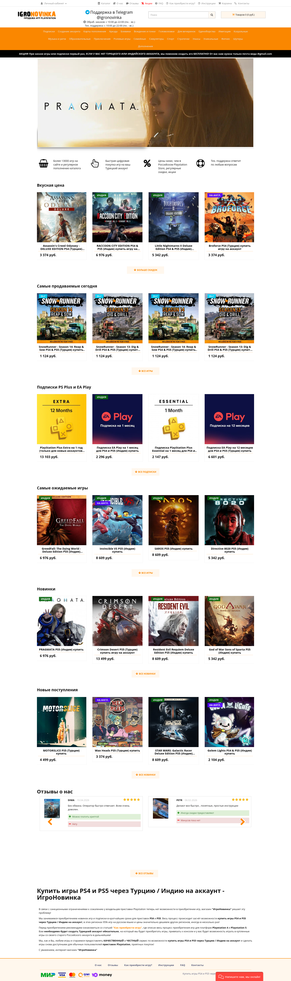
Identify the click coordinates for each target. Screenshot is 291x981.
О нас (98, 965)
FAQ (182, 965)
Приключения (102, 38)
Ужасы (196, 38)
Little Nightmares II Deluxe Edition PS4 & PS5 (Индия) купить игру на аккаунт (173, 247)
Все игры (145, 371)
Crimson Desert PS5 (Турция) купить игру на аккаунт (117, 651)
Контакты (242, 3)
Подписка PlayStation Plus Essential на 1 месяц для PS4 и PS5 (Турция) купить (173, 449)
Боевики (126, 31)
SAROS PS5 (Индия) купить (174, 548)
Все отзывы (144, 873)
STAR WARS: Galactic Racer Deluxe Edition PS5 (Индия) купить (174, 752)
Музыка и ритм (57, 38)
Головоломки (166, 31)
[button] (239, 976)
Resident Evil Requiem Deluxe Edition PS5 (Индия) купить (173, 651)
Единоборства (207, 31)
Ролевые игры (122, 38)
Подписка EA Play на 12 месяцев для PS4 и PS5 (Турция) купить (230, 449)
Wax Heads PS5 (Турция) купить (117, 750)
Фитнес (225, 38)
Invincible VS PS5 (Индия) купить (117, 550)
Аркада (113, 31)
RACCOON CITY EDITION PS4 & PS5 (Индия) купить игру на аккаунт (117, 247)
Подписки (49, 31)
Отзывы (113, 965)
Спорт (170, 38)
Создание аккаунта (69, 31)
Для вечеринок (186, 31)
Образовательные (80, 38)
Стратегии (183, 38)
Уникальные (211, 38)
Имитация (225, 31)
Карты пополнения (95, 31)
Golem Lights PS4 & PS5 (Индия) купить (229, 752)
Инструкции (166, 965)
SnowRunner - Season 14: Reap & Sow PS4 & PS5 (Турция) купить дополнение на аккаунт (61, 348)
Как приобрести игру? (138, 965)
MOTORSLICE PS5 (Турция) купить (61, 752)
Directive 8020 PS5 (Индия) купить (230, 550)
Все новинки (145, 673)
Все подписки (145, 471)
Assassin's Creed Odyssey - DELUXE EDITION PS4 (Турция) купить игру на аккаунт (61, 247)
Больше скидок (145, 270)
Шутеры (238, 38)
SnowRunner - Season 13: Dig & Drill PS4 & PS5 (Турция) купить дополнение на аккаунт (117, 348)
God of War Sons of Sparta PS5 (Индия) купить (230, 651)
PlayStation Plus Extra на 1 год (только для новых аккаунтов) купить (61, 449)
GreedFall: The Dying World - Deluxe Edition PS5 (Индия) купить (61, 550)
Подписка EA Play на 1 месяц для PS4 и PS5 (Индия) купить (117, 449)
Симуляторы (156, 38)
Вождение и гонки (145, 31)
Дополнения (145, 46)
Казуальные (241, 31)
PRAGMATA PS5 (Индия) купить (61, 649)
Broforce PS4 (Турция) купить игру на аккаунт (230, 247)
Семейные (140, 38)
